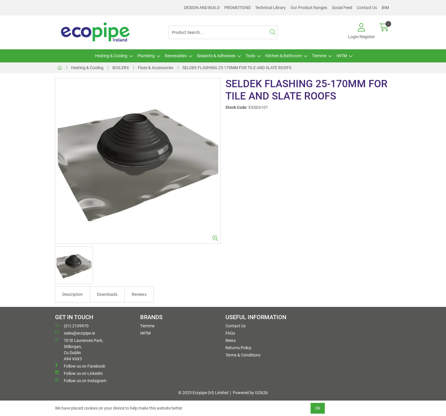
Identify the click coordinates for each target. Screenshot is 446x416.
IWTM (341, 55)
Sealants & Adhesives (216, 55)
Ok (317, 408)
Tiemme (319, 55)
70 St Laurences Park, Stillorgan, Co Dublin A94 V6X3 (79, 349)
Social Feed (342, 7)
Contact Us (367, 7)
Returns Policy (238, 347)
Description (72, 294)
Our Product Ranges (308, 7)
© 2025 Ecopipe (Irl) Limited (203, 392)
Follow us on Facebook (80, 365)
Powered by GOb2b (250, 392)
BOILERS (120, 67)
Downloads (107, 294)
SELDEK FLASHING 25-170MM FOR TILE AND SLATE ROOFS (236, 67)
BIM (385, 7)
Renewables (176, 55)
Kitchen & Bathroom (283, 55)
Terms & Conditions (242, 355)
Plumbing (146, 55)
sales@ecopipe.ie (75, 332)
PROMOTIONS (237, 7)
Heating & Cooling (111, 55)
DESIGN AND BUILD (202, 7)
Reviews (139, 294)
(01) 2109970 (72, 325)
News (230, 340)
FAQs (230, 333)
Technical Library (270, 7)
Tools (250, 55)
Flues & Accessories (155, 67)
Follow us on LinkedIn (79, 373)
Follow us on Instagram (80, 380)
